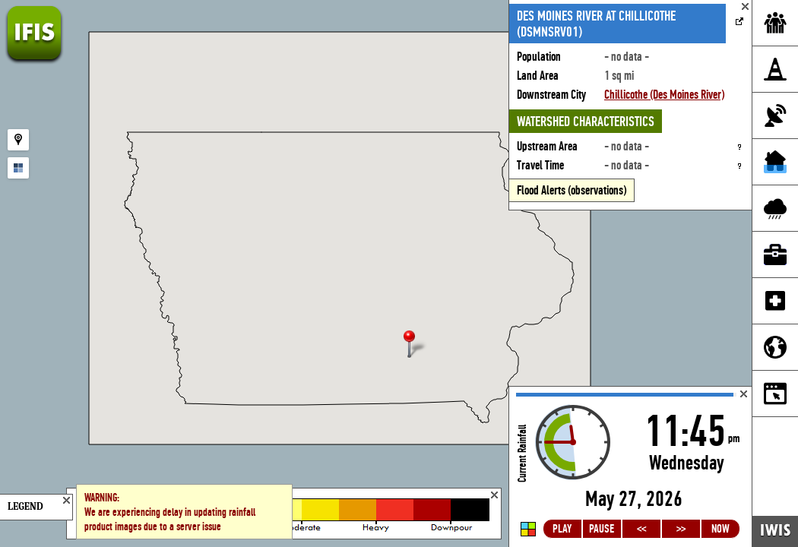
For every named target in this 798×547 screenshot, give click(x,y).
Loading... (630, 467)
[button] (415, 345)
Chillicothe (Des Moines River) (664, 94)
